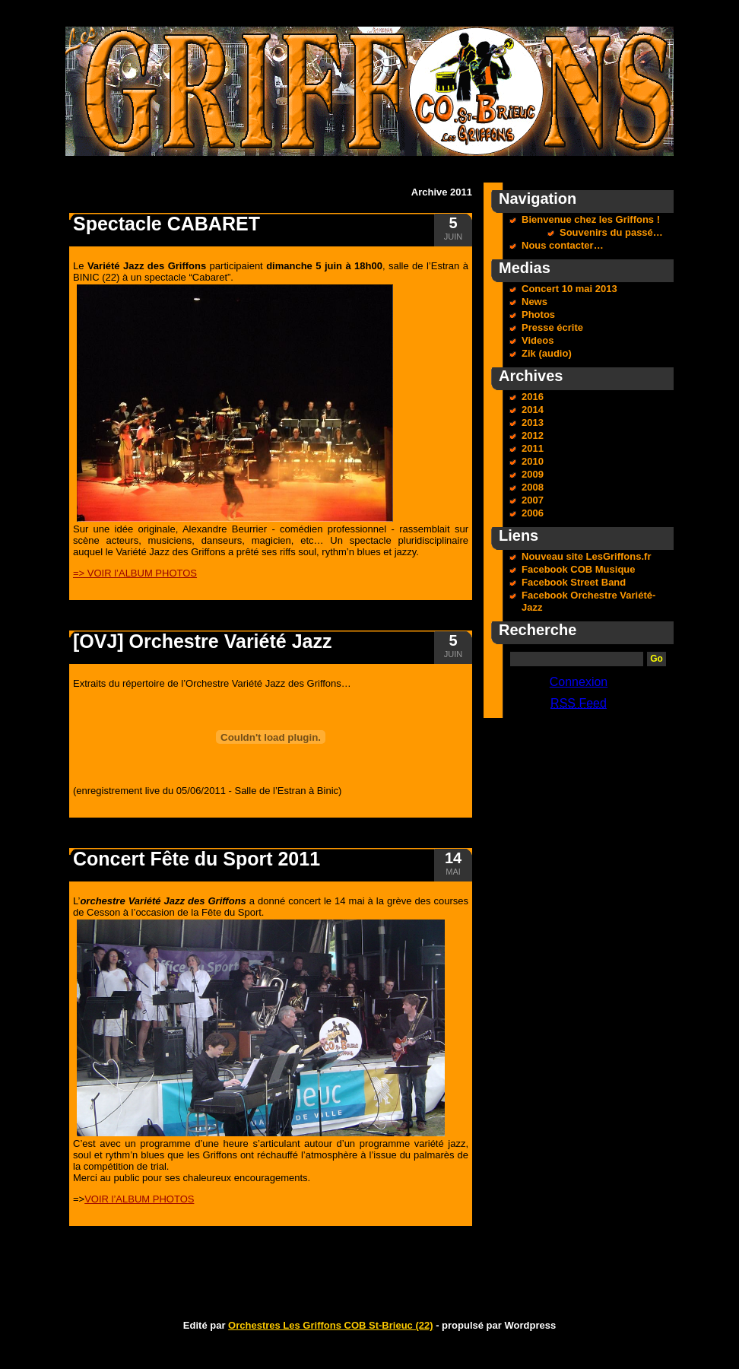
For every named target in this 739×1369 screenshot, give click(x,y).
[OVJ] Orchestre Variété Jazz (202, 641)
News (534, 301)
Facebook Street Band (574, 582)
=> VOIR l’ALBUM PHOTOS (135, 573)
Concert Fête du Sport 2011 (196, 858)
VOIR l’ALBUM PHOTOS (139, 1199)
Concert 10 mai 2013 (569, 288)
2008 (533, 487)
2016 (533, 396)
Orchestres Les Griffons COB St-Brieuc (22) (330, 1325)
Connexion (579, 681)
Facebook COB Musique (579, 569)
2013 (533, 422)
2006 (533, 513)
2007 (533, 500)
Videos (537, 340)
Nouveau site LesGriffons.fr (586, 556)
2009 (533, 474)
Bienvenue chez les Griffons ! (591, 219)
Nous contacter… (563, 245)
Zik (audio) (547, 353)
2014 (533, 409)
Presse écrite (552, 327)
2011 (533, 448)
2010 (533, 461)
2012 (533, 435)
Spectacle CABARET (166, 223)
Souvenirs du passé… (611, 232)
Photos (538, 314)
